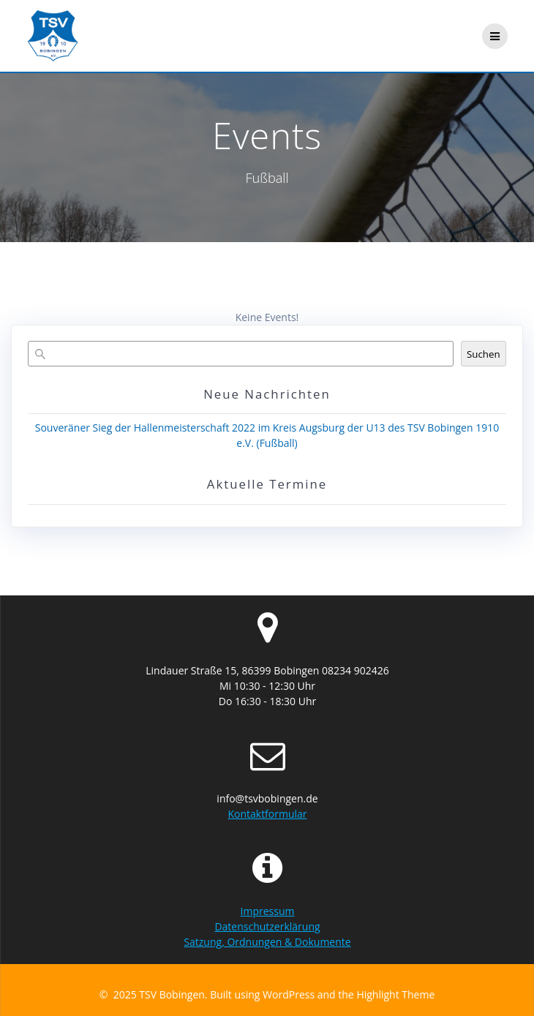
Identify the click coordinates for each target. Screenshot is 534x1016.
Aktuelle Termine (267, 483)
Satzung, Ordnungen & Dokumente (267, 942)
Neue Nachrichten (267, 393)
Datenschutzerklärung (267, 926)
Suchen (483, 354)
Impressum (268, 911)
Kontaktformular (267, 814)
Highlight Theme (395, 994)
